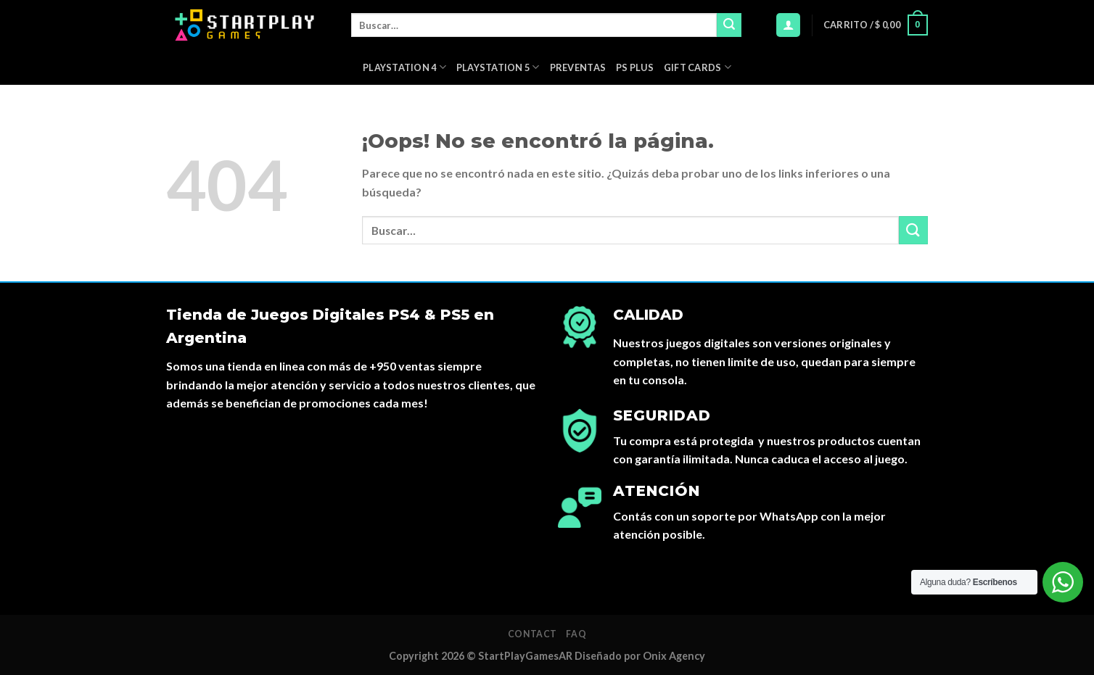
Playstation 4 (404, 67)
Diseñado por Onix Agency (640, 656)
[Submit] (729, 25)
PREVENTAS (578, 67)
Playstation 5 (498, 67)
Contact (532, 634)
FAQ (576, 634)
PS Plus (635, 67)
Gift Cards (697, 67)
